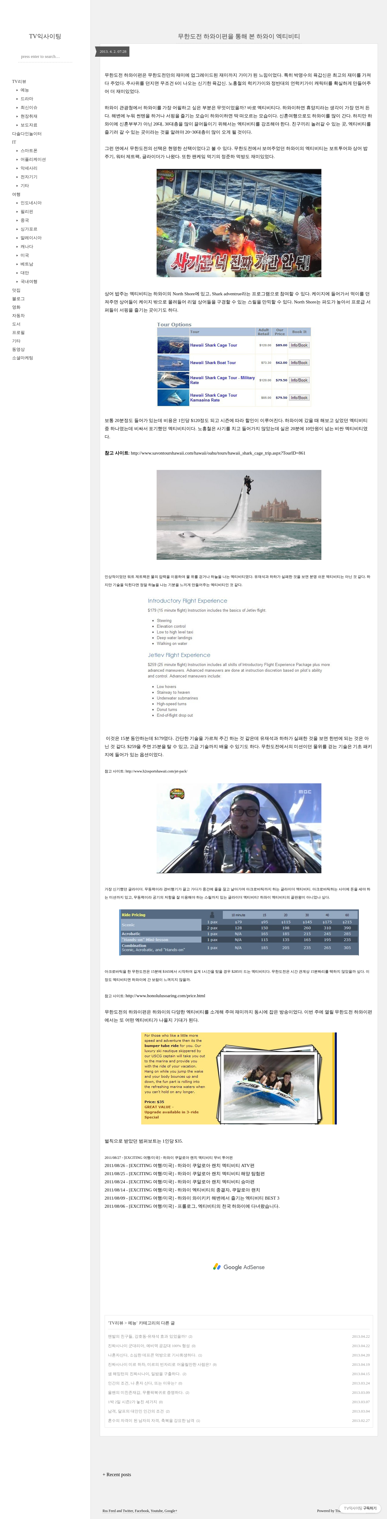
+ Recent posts (116, 1474)
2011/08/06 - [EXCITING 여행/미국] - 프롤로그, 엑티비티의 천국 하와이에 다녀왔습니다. (192, 1206)
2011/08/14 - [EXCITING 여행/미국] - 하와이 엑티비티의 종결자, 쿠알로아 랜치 (182, 1190)
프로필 (18, 332)
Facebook (142, 1511)
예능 (24, 90)
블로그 (18, 299)
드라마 (26, 99)
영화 (16, 307)
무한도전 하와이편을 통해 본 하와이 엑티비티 (239, 36)
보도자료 (28, 125)
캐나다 (26, 246)
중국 (24, 220)
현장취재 (28, 116)
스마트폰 (28, 150)
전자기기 (28, 177)
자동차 (18, 315)
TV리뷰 (19, 81)
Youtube (157, 1511)
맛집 (16, 290)
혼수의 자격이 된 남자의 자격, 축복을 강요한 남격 (151, 1420)
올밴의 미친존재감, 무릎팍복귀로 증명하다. (146, 1392)
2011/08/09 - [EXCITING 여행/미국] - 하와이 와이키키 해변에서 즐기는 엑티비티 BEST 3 (192, 1198)
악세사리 (28, 168)
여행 (16, 194)
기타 (24, 185)
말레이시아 (30, 238)
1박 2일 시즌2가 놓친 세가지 (132, 1402)
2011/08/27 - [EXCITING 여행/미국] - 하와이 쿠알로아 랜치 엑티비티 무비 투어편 (169, 1158)
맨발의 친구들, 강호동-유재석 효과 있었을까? (147, 1336)
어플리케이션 (32, 159)
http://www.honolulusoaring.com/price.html (165, 995)
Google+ (170, 1511)
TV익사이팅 (45, 36)
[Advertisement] (239, 1267)
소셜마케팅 (22, 358)
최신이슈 (28, 107)
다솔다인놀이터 (27, 134)
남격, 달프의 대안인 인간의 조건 (136, 1411)
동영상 (18, 349)
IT (14, 142)
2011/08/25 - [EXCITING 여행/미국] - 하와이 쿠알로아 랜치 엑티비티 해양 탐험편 (185, 1173)
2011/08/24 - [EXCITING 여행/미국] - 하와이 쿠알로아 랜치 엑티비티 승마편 (180, 1181)
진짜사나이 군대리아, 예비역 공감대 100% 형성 (149, 1345)
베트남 (26, 264)
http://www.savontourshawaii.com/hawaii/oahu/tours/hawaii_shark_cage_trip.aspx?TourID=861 (218, 453)
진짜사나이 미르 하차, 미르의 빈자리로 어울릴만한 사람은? (159, 1364)
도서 (16, 324)
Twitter (128, 1511)
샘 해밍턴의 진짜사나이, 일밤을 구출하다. (144, 1374)
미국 (24, 255)
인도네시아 (30, 203)
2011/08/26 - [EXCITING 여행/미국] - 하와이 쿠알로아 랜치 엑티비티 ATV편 (180, 1165)
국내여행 (28, 281)
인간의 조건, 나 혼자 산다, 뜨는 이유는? (142, 1383)
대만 (24, 273)
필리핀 (26, 211)
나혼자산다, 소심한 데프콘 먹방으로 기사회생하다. (152, 1355)
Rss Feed (109, 1511)
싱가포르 (28, 229)
